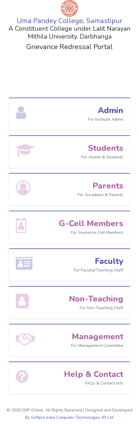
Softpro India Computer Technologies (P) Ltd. (72, 417)
